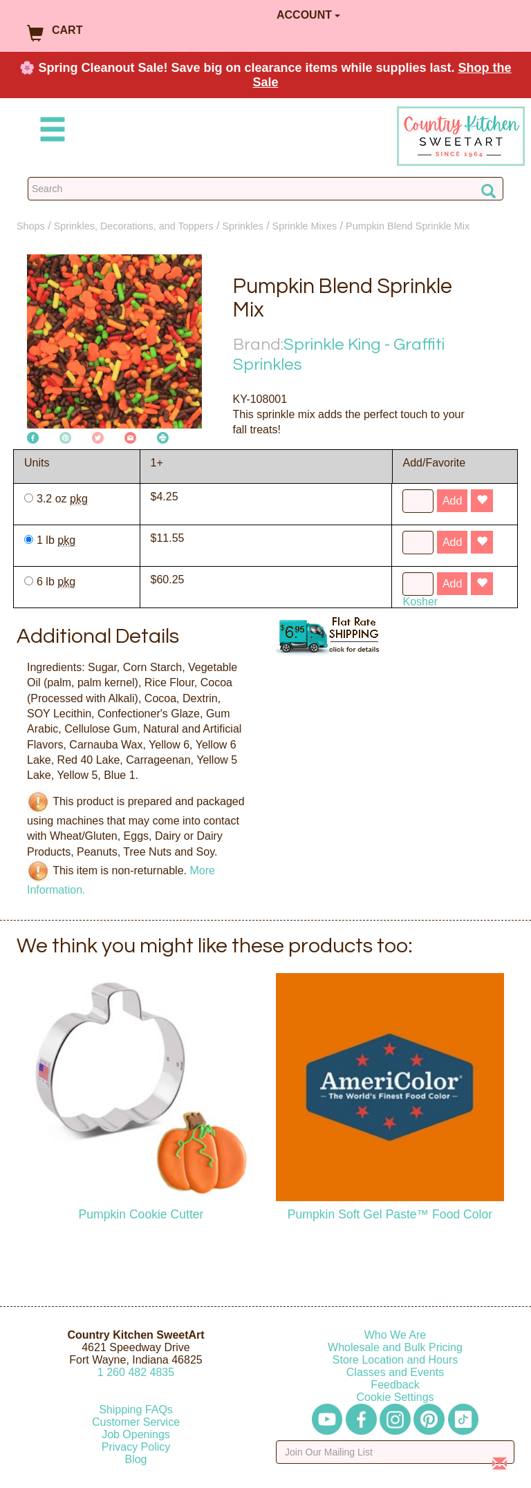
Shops (31, 226)
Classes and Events (395, 1372)
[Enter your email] (395, 1452)
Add (452, 501)
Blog (135, 1459)
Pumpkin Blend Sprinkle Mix (407, 226)
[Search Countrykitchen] (265, 188)
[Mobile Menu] (50, 131)
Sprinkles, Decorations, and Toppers (134, 226)
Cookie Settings (395, 1397)
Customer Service (136, 1422)
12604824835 (135, 1372)
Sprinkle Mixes (304, 226)
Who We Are (395, 1335)
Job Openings (136, 1434)
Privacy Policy (136, 1447)
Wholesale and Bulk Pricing (395, 1347)
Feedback (395, 1385)
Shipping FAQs (136, 1409)
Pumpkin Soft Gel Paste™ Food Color (390, 1214)
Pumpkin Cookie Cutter (141, 1214)
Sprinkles (243, 226)
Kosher (420, 602)
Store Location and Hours (395, 1360)
